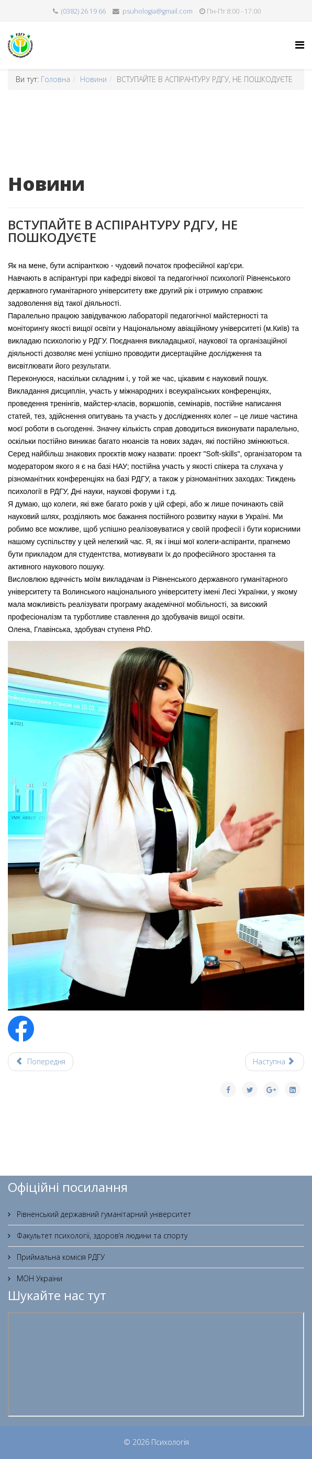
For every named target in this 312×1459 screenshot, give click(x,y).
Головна (55, 79)
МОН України (38, 1278)
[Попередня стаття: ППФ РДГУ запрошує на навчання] (40, 1061)
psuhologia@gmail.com (157, 11)
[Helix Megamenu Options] (299, 44)
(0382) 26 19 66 (83, 11)
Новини (93, 79)
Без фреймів (156, 1364)
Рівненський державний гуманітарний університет (103, 1214)
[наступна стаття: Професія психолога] (275, 1061)
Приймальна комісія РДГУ (60, 1257)
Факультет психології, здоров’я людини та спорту (101, 1235)
